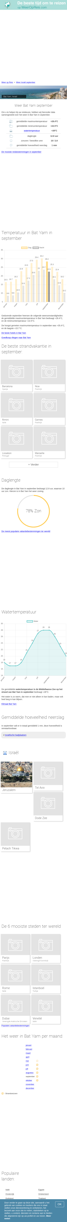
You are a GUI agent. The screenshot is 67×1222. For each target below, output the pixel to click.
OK (60, 1204)
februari (29, 1049)
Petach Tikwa (10, 848)
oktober (29, 1080)
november (30, 1084)
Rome (6, 988)
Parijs (5, 957)
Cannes (39, 419)
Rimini (5, 419)
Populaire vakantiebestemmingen (15, 1026)
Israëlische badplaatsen (15, 735)
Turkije (35, 991)
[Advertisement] (33, 45)
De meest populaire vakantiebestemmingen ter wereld (25, 531)
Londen (37, 957)
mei (27, 1061)
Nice (37, 386)
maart (28, 1053)
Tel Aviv (40, 787)
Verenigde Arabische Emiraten (14, 1021)
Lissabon (7, 453)
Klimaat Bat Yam (8, 704)
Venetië (37, 1018)
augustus (30, 1073)
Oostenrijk (10, 1194)
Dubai (5, 1018)
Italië (4, 991)
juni (27, 1065)
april (27, 1057)
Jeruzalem (9, 790)
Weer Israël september (25, 82)
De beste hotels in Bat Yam (13, 333)
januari (28, 1045)
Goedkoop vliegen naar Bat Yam (16, 337)
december (30, 1088)
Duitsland (9, 1198)
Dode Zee (41, 818)
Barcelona (7, 386)
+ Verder (33, 464)
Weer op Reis (7, 82)
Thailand (42, 1198)
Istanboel (38, 988)
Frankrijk (5, 961)
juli (27, 1069)
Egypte (41, 1190)
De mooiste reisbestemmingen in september (21, 152)
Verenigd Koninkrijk (40, 961)
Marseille (39, 453)
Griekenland (43, 1194)
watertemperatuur (32, 130)
